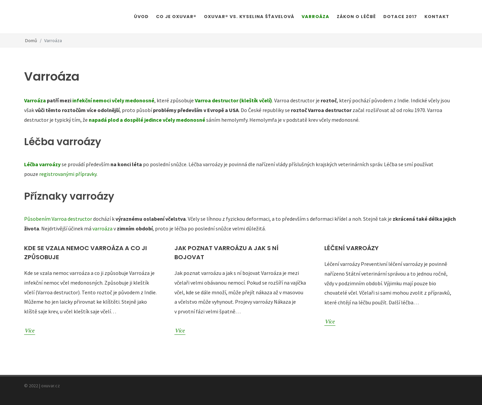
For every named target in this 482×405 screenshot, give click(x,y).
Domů (31, 40)
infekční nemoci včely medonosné (113, 100)
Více (29, 330)
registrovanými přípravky (67, 174)
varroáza (102, 228)
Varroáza (35, 100)
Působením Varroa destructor (58, 218)
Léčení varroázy (351, 248)
